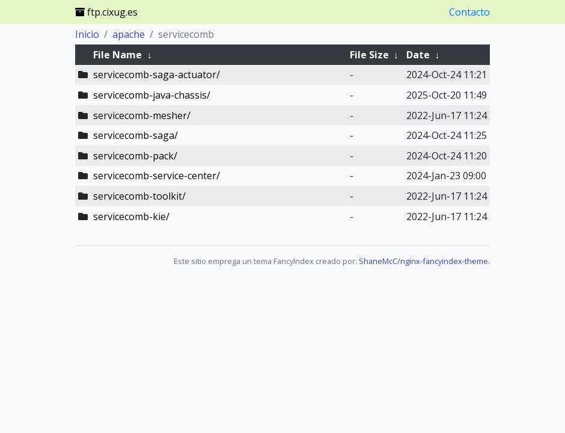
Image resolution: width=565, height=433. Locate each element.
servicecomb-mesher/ (142, 115)
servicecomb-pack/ (135, 155)
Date (418, 54)
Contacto (469, 12)
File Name (117, 54)
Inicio (87, 34)
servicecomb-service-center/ (156, 175)
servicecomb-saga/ (135, 135)
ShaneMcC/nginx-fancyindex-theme (423, 261)
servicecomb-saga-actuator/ (156, 74)
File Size (369, 54)
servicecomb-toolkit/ (139, 196)
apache (128, 34)
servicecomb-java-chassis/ (151, 95)
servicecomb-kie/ (131, 216)
